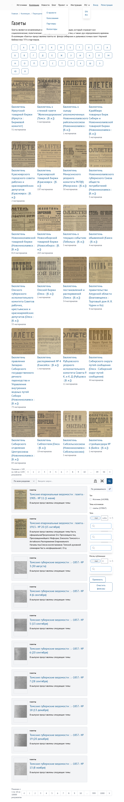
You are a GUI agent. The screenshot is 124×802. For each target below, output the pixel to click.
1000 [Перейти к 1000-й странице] (102, 793)
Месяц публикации (97, 556)
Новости (45, 5)
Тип (90, 495)
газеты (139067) (99, 508)
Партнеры (51, 23)
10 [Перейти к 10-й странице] (84, 472)
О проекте (51, 12)
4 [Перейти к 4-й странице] (50, 472)
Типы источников (96, 504)
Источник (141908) (100, 499)
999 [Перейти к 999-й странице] (94, 793)
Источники (22, 5)
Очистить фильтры (101, 587)
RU (86, 14)
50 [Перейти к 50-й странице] (104, 472)
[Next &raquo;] (109, 472)
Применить (97, 579)
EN (86, 11)
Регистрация (106, 5)
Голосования (52, 18)
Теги (91, 513)
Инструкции (76, 5)
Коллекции (34, 5)
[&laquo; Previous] (28, 472)
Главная (15, 13)
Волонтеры (51, 29)
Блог (54, 5)
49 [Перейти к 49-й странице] (97, 472)
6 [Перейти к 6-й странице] (61, 472)
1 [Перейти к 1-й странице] (33, 472)
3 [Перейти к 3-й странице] (44, 472)
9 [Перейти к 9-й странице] (78, 472)
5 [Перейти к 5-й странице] (55, 472)
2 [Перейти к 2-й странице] (39, 472)
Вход (95, 5)
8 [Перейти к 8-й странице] (72, 472)
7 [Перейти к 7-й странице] (63, 793)
